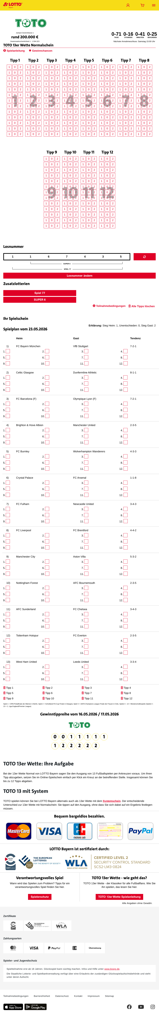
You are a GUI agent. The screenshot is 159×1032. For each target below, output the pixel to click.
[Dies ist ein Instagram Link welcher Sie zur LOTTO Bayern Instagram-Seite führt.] (153, 1007)
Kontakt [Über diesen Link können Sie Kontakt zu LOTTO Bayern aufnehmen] (78, 996)
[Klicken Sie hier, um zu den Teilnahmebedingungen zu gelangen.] (109, 306)
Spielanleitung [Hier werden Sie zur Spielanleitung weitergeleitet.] (14, 50)
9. (4, 363)
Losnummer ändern (79, 275)
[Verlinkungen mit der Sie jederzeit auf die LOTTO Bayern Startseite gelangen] (12, 5)
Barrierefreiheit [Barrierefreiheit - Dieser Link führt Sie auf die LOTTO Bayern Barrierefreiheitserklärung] (42, 996)
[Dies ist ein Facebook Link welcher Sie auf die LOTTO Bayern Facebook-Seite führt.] (129, 1007)
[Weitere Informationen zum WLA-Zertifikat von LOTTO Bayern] (61, 925)
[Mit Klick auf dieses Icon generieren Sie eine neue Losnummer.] (145, 256)
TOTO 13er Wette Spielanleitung (119, 897)
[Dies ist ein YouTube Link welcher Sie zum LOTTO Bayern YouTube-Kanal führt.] (141, 1007)
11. (82, 363)
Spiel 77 (39, 293)
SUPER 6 (40, 299)
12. (121, 363)
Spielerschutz (40, 897)
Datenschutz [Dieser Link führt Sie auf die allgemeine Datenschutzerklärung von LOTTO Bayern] (62, 996)
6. (43, 357)
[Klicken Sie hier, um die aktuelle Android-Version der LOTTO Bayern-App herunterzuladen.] (35, 1007)
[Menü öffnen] (154, 5)
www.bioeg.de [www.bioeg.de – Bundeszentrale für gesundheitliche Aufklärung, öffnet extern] (112, 969)
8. (122, 357)
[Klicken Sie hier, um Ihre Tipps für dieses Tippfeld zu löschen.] (4, 688)
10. (43, 363)
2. (43, 351)
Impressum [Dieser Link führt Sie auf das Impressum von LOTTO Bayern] (94, 996)
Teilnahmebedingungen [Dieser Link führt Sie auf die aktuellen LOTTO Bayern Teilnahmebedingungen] (16, 996)
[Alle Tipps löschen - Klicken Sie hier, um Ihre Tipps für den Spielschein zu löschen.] (141, 306)
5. (4, 357)
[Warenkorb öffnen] (142, 5)
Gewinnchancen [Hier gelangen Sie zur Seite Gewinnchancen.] (40, 50)
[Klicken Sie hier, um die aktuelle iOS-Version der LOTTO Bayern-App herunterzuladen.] (13, 1007)
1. (4, 351)
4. (122, 351)
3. (82, 351)
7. (82, 357)
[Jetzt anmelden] (128, 5)
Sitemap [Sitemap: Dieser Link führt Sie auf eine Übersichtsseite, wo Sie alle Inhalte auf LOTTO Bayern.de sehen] (109, 996)
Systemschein (112, 801)
